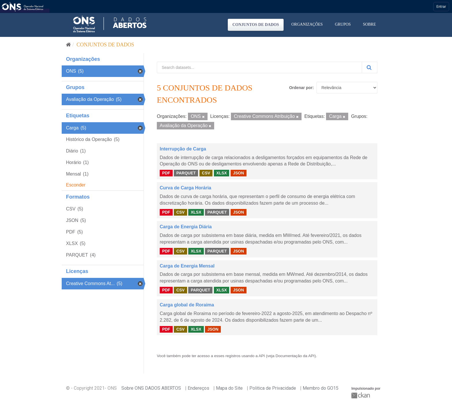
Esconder (76, 184)
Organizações (307, 24)
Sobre (369, 24)
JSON (238, 173)
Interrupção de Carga (183, 148)
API (262, 356)
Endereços (198, 388)
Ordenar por (300, 87)
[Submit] (369, 67)
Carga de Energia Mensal (187, 265)
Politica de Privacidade (272, 388)
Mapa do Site (229, 388)
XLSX (221, 173)
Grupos (343, 24)
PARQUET (186, 173)
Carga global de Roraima (187, 304)
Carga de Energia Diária (186, 226)
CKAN (361, 395)
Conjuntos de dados (255, 24)
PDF (166, 173)
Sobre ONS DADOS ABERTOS (151, 388)
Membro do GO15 (320, 388)
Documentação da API (295, 356)
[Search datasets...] (259, 67)
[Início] (68, 45)
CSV (206, 173)
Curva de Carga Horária (185, 187)
